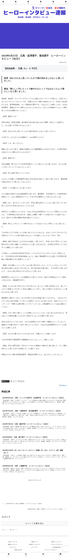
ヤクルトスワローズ (56, 545)
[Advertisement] (34, 36)
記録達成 (21, 381)
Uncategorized (56, 548)
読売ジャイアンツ (56, 543)
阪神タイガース (12, 545)
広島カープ (5, 381)
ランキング (12, 548)
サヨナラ (14, 381)
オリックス (34, 548)
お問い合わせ (18, 551)
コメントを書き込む (34, 524)
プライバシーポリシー (51, 551)
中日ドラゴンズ (12, 543)
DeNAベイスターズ (34, 545)
